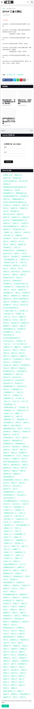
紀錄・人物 (23, 181)
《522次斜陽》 (20, 341)
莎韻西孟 (13, 667)
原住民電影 (7, 431)
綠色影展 (15, 661)
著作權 (24, 670)
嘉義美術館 (23, 594)
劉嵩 (20, 428)
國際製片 (17, 347)
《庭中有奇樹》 (18, 522)
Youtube (25, 504)
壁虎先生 (6, 223)
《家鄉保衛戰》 (8, 398)
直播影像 (6, 658)
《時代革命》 (7, 531)
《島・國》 (7, 522)
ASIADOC (6, 377)
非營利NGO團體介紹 (9, 329)
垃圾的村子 (16, 597)
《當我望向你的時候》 (9, 407)
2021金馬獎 (15, 256)
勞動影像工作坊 (8, 573)
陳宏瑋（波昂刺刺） (9, 691)
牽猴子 (14, 652)
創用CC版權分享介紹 (9, 428)
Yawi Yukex (16, 504)
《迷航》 (19, 416)
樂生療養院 (23, 452)
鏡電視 (15, 326)
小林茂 (14, 606)
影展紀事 (14, 208)
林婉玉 (23, 320)
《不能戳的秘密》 (8, 392)
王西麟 (6, 655)
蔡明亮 (6, 465)
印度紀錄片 (14, 579)
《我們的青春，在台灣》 (10, 262)
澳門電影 (23, 649)
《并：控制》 (20, 398)
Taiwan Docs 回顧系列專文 (10, 308)
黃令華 (6, 220)
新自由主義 (16, 446)
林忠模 (16, 223)
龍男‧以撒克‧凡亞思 (8, 371)
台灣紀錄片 (7, 175)
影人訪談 (6, 350)
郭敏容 (15, 274)
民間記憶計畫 (24, 640)
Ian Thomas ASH (8, 341)
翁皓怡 (6, 664)
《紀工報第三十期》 (11, 8)
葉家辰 (6, 670)
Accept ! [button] (5, 706)
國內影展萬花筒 (8, 193)
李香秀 (6, 353)
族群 (17, 190)
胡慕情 (13, 244)
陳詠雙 (6, 694)
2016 (15, 238)
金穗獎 (23, 274)
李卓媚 (15, 350)
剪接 (5, 241)
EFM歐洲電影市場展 (9, 492)
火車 (20, 268)
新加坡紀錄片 (7, 618)
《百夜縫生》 (7, 543)
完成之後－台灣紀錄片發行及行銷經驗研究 (14, 202)
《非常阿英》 (7, 558)
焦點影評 (24, 302)
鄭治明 (21, 685)
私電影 (6, 271)
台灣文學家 (7, 265)
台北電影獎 (26, 293)
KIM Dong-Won (21, 386)
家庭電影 (25, 296)
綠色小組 (6, 274)
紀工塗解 (16, 205)
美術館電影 (25, 661)
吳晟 (22, 588)
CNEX (18, 332)
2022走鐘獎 (21, 329)
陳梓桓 (23, 471)
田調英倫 (19, 235)
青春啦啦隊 (7, 474)
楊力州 (6, 356)
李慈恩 (21, 631)
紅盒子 (24, 459)
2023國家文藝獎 (8, 374)
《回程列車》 (24, 259)
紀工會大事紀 (16, 362)
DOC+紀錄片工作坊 (19, 229)
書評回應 (25, 621)
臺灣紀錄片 (22, 244)
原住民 (6, 199)
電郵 (5, 147)
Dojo (15, 489)
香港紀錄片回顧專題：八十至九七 (12, 480)
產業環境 (23, 208)
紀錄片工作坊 (7, 253)
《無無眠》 (17, 537)
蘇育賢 (17, 253)
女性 (5, 211)
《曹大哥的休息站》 (9, 404)
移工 (21, 241)
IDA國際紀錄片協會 (9, 386)
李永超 (23, 350)
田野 (13, 655)
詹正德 (6, 256)
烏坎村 (6, 652)
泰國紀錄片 (7, 646)
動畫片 (24, 570)
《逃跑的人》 (7, 552)
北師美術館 (7, 576)
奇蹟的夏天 (26, 431)
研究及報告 (17, 178)
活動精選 (14, 356)
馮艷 (26, 480)
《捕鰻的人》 (7, 528)
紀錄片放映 (15, 323)
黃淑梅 (14, 483)
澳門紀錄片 (7, 359)
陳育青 (14, 368)
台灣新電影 (20, 582)
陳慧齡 (15, 471)
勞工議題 (19, 573)
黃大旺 (6, 483)
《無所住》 (7, 537)
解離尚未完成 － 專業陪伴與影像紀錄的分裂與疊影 (24, 101)
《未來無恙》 (7, 232)
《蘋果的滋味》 (8, 416)
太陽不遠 (25, 597)
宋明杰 (24, 603)
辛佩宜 (14, 682)
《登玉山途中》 (23, 407)
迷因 (21, 682)
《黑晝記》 (18, 558)
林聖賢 (21, 634)
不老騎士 (16, 561)
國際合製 (16, 431)
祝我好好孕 (23, 658)
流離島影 (23, 356)
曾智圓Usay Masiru (8, 628)
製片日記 (14, 673)
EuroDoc (21, 492)
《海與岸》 (7, 534)
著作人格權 (15, 670)
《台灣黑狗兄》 (19, 510)
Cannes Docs (17, 377)
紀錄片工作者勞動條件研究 (11, 226)
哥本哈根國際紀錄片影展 (10, 594)
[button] (2, 2)
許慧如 (6, 368)
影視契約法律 (7, 615)
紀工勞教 (6, 205)
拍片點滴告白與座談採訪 (10, 196)
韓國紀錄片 (17, 474)
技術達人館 (7, 299)
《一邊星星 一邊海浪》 (9, 311)
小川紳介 (15, 434)
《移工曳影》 (18, 543)
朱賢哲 (6, 302)
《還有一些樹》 (8, 235)
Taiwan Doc (24, 305)
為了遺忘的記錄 (18, 359)
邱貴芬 (16, 468)
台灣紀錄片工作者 (8, 250)
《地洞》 (22, 513)
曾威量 (6, 625)
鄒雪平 (14, 685)
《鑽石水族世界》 (22, 419)
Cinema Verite (17, 486)
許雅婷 (25, 465)
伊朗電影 (21, 567)
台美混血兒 (16, 585)
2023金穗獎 (7, 283)
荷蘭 (5, 667)
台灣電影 (6, 585)
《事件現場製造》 (19, 507)
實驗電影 (6, 434)
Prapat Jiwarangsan (9, 498)
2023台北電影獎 (22, 371)
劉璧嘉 (16, 570)
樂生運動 (21, 637)
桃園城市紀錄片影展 (9, 637)
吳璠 (5, 591)
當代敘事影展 (22, 655)
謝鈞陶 (6, 679)
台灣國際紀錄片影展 (18, 199)
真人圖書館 (7, 305)
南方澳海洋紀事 (18, 576)
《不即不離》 (23, 311)
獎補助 (21, 652)
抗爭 (24, 265)
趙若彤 (6, 682)
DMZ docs (6, 489)
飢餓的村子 (7, 697)
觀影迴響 (6, 326)
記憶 (24, 253)
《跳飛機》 (16, 549)
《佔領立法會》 (8, 314)
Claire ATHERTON (8, 335)
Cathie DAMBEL (8, 380)
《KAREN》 (7, 507)
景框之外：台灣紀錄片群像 (20, 299)
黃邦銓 (19, 277)
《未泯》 (17, 531)
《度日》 (6, 401)
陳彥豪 (20, 691)
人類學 (18, 422)
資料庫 (14, 679)
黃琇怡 (21, 483)
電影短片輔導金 (25, 694)
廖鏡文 (21, 609)
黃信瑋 (23, 697)
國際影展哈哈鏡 (21, 193)
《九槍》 (6, 344)
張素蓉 (23, 612)
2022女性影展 (25, 256)
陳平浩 (25, 205)
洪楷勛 (25, 646)
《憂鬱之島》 (7, 347)
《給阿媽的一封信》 (22, 410)
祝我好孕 (6, 661)
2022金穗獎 (7, 247)
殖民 (5, 640)
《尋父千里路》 (8, 519)
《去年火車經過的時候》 (10, 259)
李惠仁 (23, 449)
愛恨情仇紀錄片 (17, 440)
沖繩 (13, 643)
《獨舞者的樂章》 (21, 540)
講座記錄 (6, 229)
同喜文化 (6, 588)
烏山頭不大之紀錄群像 (10, 181)
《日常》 (17, 528)
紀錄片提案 (26, 271)
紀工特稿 (6, 459)
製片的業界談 (25, 365)
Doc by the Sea (19, 380)
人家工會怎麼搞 (8, 422)
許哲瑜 (6, 676)
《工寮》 (17, 247)
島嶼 (5, 609)
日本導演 (6, 449)
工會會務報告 (20, 74)
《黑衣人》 (7, 561)
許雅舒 (14, 676)
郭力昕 (6, 685)
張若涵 (25, 437)
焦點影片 (6, 178)
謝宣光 (21, 676)
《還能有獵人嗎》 (19, 552)
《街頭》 (6, 317)
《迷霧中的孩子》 (8, 419)
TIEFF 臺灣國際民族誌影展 (10, 501)
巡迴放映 (22, 317)
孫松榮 (16, 603)
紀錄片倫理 (15, 211)
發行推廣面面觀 (21, 250)
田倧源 (26, 456)
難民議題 (14, 694)
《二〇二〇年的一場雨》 (19, 344)
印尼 (5, 579)
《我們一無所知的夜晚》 (22, 525)
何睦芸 (26, 422)
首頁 (3, 8)
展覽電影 (22, 606)
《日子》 (24, 401)
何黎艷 (6, 425)
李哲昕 (15, 449)
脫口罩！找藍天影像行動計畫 (11, 462)
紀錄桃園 (15, 459)
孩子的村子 (7, 603)
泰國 (20, 643)
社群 (14, 658)
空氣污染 (6, 362)
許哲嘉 (23, 673)
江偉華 (13, 268)
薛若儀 (6, 673)
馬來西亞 (25, 217)
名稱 (5, 152)
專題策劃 (18, 175)
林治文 (21, 353)
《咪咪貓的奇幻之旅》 (9, 513)
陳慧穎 (18, 232)
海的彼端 (14, 649)
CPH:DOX (6, 486)
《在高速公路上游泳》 (22, 286)
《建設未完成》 (8, 525)
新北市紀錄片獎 (19, 618)
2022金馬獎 (24, 238)
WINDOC (6, 504)
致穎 (13, 664)
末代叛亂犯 (20, 628)
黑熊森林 (22, 368)
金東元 (24, 468)
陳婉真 (23, 326)
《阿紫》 (23, 262)
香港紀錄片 (16, 217)
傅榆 (18, 293)
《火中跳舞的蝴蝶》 (19, 534)
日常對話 (25, 446)
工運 (18, 437)
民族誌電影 (14, 640)
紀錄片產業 (24, 196)
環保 (28, 359)
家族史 (6, 606)
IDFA (15, 305)
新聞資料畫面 (15, 621)
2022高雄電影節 (8, 332)
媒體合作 (20, 600)
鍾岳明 (6, 688)
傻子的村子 (7, 570)
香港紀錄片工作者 (8, 277)
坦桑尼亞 (6, 597)
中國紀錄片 (22, 290)
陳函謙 (14, 688)
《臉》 (6, 546)
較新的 (3, 130)
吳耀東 (6, 296)
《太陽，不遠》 (19, 516)
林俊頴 (14, 634)
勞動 (5, 208)
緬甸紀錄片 (25, 323)
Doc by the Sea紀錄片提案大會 (11, 338)
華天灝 (21, 667)
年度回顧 (13, 609)
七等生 (6, 290)
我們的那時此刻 (8, 443)
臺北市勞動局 (22, 664)
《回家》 (6, 395)
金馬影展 (6, 471)
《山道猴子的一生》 (21, 519)
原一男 (27, 428)
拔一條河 (6, 446)
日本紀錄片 (7, 320)
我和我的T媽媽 (20, 443)
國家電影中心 (15, 296)
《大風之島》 (7, 516)
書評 (15, 320)
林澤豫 (6, 452)
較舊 (31, 130)
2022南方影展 (17, 280)
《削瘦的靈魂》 (8, 286)
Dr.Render (26, 232)
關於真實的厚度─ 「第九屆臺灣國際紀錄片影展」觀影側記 (8, 101)
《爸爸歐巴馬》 (8, 540)
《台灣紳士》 (7, 510)
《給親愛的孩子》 (8, 410)
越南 (21, 679)
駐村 (15, 697)
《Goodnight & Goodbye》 (21, 283)
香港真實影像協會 (8, 477)
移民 (5, 244)
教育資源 (25, 615)
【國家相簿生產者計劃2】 (19, 220)
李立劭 (6, 634)
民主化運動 (15, 302)
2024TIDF (19, 374)
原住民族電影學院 (8, 582)
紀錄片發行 (7, 365)
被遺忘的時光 (15, 465)
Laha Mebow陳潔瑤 (9, 495)
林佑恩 (14, 353)
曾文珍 (14, 625)
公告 (14, 317)
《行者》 (6, 549)
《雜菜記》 (19, 555)
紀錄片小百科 (15, 271)
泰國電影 (16, 646)
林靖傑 (14, 452)
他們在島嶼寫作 (8, 293)
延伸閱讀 (6, 612)
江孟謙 (6, 643)
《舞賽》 (24, 546)
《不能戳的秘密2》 (16, 389)
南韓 (28, 576)
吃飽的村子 (26, 585)
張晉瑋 (15, 612)
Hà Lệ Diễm (18, 383)
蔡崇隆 (24, 462)
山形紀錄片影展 (8, 437)
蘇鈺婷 (16, 365)
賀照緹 (6, 217)
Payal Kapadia (21, 495)
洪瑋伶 (6, 649)
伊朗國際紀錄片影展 (9, 567)
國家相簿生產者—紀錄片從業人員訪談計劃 (14, 187)
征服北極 (6, 440)
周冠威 (13, 591)
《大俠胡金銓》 (17, 395)
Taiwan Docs (25, 501)
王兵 (19, 456)
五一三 (22, 564)
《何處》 (20, 392)
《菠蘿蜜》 (18, 413)
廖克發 (20, 214)
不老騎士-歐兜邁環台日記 (10, 564)
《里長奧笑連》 (8, 555)
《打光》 (15, 401)
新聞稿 (6, 621)
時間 (5, 268)
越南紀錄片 (7, 468)
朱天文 (14, 631)
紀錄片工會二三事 (9, 214)
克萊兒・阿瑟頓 (16, 425)
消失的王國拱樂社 (8, 456)
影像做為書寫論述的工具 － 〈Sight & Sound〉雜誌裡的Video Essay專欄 (9, 121)
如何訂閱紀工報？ (8, 600)
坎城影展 (26, 347)
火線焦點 (13, 241)
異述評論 (6, 184)
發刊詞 (6, 323)
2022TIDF (6, 280)
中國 (13, 290)
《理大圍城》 (20, 314)
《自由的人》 (7, 413)
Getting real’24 (7, 383)
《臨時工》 (15, 546)
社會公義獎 (7, 238)
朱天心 (6, 631)
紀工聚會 (24, 223)
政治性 (17, 615)
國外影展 (16, 265)
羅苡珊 (24, 226)
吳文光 (15, 588)
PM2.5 (5, 389)
